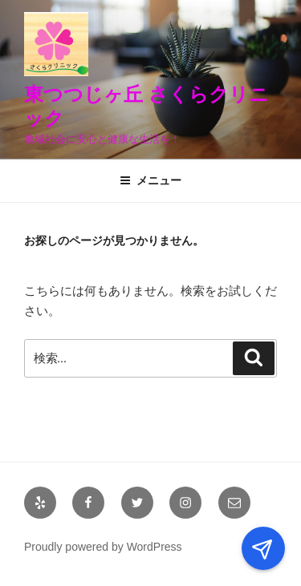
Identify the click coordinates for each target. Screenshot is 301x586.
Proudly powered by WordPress (103, 546)
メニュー (150, 180)
